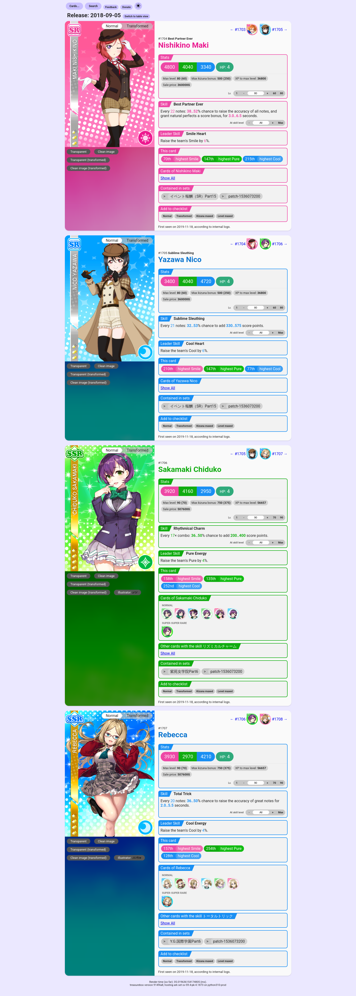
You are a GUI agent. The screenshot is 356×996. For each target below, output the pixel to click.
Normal (112, 26)
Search (93, 6)
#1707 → (274, 453)
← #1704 (244, 244)
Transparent (79, 151)
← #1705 (244, 453)
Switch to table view (136, 16)
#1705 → (274, 29)
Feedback (111, 7)
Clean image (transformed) (89, 168)
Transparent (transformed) (88, 160)
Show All (168, 178)
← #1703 (244, 29)
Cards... (75, 6)
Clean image (106, 151)
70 (274, 517)
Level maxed (225, 216)
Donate (126, 7)
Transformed (137, 26)
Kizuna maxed (204, 216)
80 (281, 93)
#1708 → (274, 719)
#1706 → (274, 244)
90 (281, 517)
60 (274, 93)
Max (280, 122)
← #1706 (244, 719)
